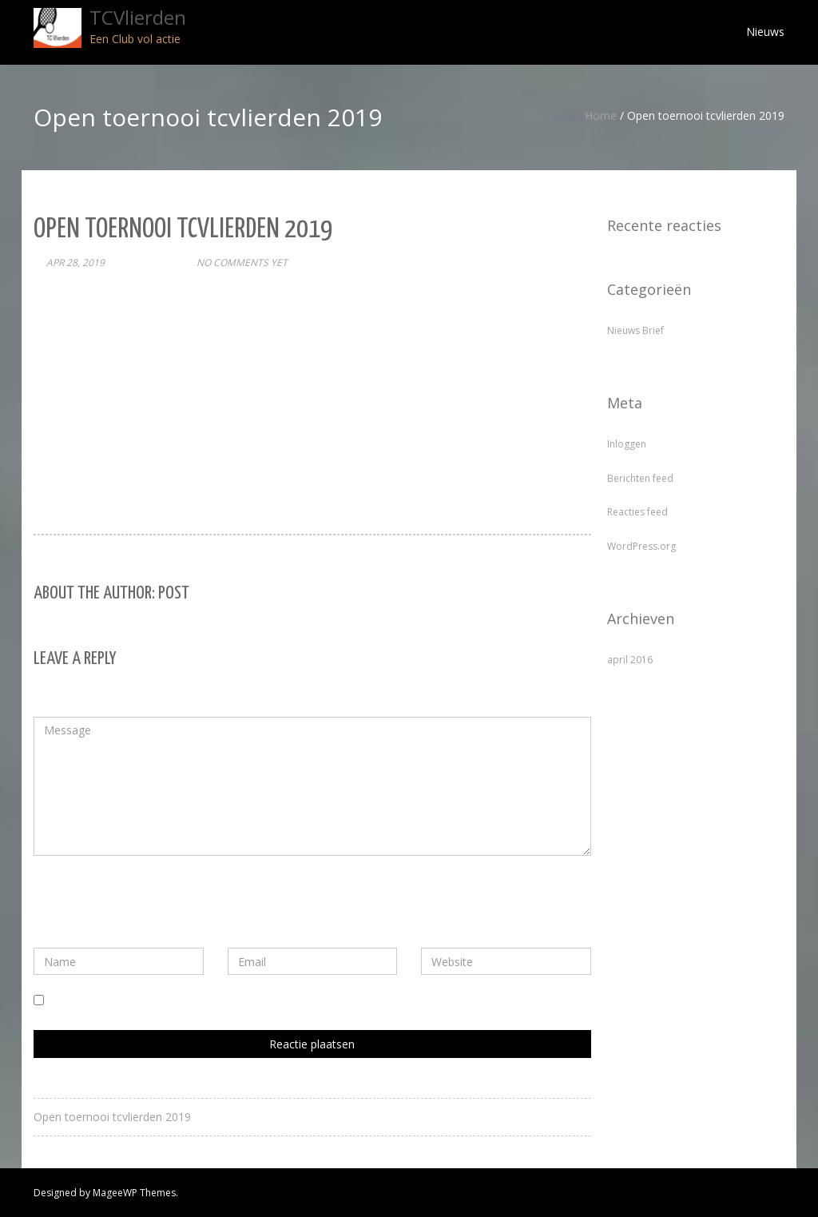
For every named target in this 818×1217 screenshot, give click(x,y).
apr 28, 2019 (75, 262)
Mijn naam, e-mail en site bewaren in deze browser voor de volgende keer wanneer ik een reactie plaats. (317, 1000)
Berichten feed (640, 478)
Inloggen (626, 444)
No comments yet (242, 262)
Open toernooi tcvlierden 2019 (112, 1116)
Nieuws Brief (635, 330)
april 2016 (630, 659)
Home (601, 115)
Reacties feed (637, 512)
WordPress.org (641, 546)
